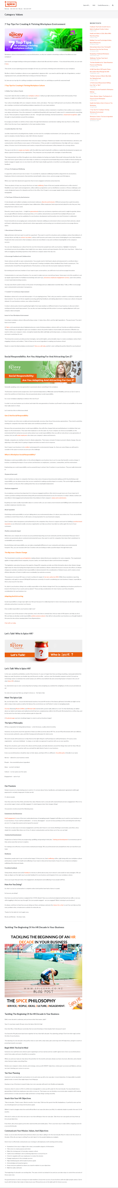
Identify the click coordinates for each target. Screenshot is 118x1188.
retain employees (22, 435)
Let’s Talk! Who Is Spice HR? (19, 633)
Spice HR (86, 5)
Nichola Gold (31, 708)
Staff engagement (10, 818)
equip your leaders (24, 150)
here (7, 64)
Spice (8, 327)
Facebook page (10, 718)
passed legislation (25, 558)
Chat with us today (10, 623)
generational (34, 211)
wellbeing (41, 185)
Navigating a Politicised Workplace (99, 54)
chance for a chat (58, 905)
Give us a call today (40, 346)
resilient (27, 447)
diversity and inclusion (48, 202)
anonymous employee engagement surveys (56, 277)
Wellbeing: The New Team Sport (99, 58)
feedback (27, 872)
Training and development (60, 839)
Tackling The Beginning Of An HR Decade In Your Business (36, 927)
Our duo (7, 708)
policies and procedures (38, 616)
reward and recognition (70, 114)
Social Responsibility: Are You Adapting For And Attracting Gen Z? (40, 356)
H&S (94, 5)
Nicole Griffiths (20, 708)
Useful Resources (103, 5)
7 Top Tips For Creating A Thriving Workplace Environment (36, 24)
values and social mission (59, 498)
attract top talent (26, 237)
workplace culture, (33, 95)
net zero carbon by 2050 (51, 577)
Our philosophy (60, 753)
